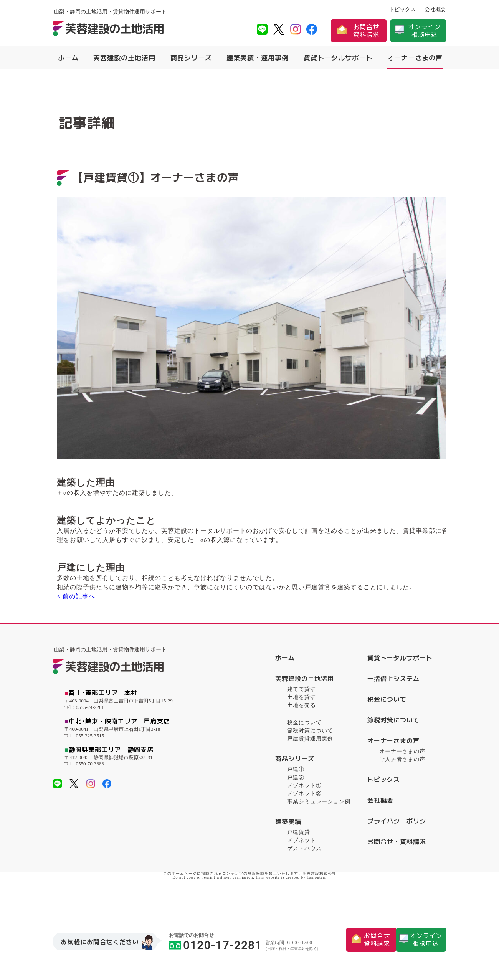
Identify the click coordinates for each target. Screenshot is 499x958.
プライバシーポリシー (400, 847)
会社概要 (435, 9)
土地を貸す (301, 723)
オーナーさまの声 (415, 58)
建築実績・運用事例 (257, 58)
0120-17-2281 (215, 945)
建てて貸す (301, 715)
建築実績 (288, 848)
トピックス (402, 9)
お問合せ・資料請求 (396, 868)
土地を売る (301, 731)
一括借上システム (393, 705)
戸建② (295, 803)
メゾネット (301, 866)
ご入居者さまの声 (402, 785)
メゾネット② (304, 820)
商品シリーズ (191, 58)
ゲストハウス (304, 874)
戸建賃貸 (298, 858)
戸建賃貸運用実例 (310, 765)
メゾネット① (304, 811)
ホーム (68, 58)
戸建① (295, 795)
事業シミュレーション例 (318, 828)
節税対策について (310, 757)
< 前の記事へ (72, 624)
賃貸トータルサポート (338, 58)
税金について (304, 749)
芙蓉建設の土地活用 (124, 58)
